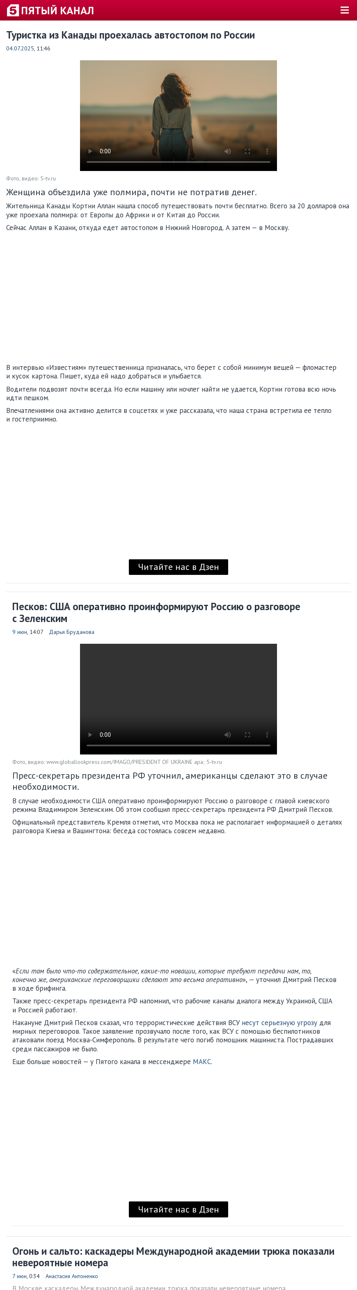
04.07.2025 (20, 48)
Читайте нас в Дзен (178, 566)
